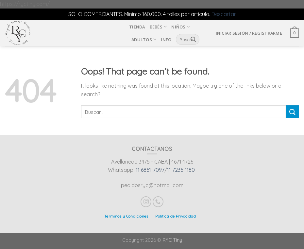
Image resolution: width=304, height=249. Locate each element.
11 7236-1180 (181, 170)
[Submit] (292, 111)
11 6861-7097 (150, 170)
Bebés (158, 27)
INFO (166, 40)
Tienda (137, 27)
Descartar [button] (223, 14)
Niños (180, 27)
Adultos (143, 39)
